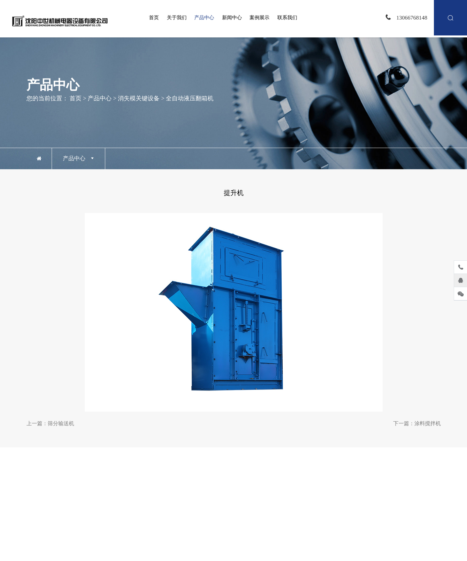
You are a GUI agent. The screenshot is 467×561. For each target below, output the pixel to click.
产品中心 (204, 17)
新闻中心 (232, 17)
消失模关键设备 (139, 98)
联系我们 (287, 17)
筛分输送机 (61, 423)
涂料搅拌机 (427, 423)
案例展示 (259, 17)
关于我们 (177, 17)
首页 (154, 17)
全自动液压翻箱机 (189, 98)
